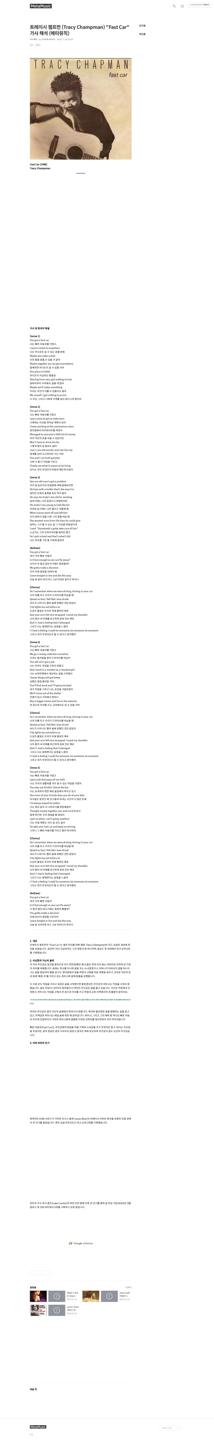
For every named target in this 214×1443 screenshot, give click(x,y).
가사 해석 (33, 39)
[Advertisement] (81, 1243)
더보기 (129, 1287)
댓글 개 (33, 1389)
